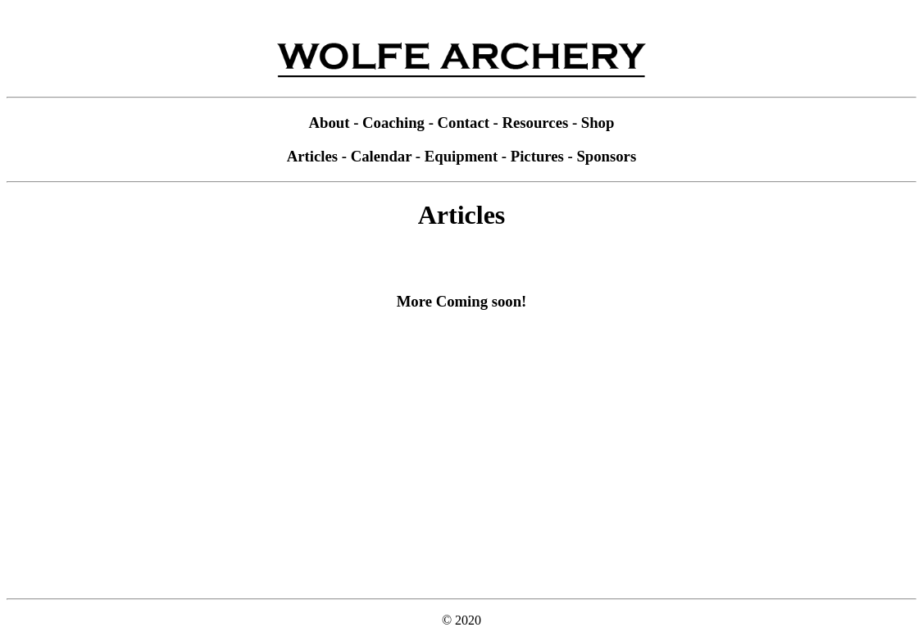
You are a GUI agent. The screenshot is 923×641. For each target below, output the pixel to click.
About (329, 122)
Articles (312, 156)
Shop (598, 122)
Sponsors (606, 156)
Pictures (537, 156)
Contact (463, 122)
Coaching (393, 122)
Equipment (461, 156)
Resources (535, 122)
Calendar (381, 156)
